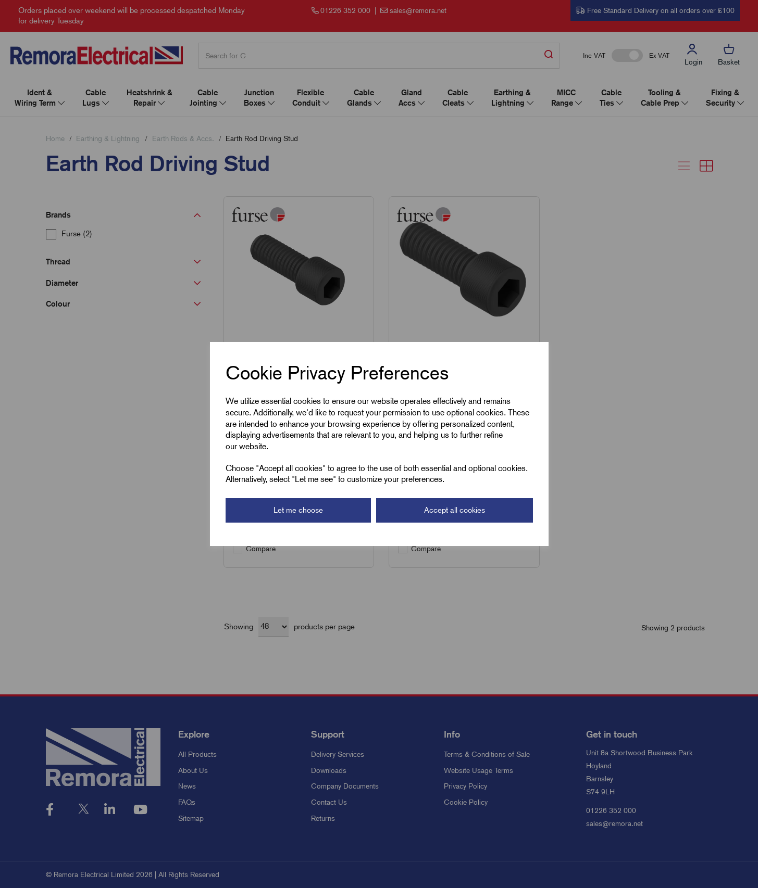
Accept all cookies (454, 510)
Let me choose (298, 510)
